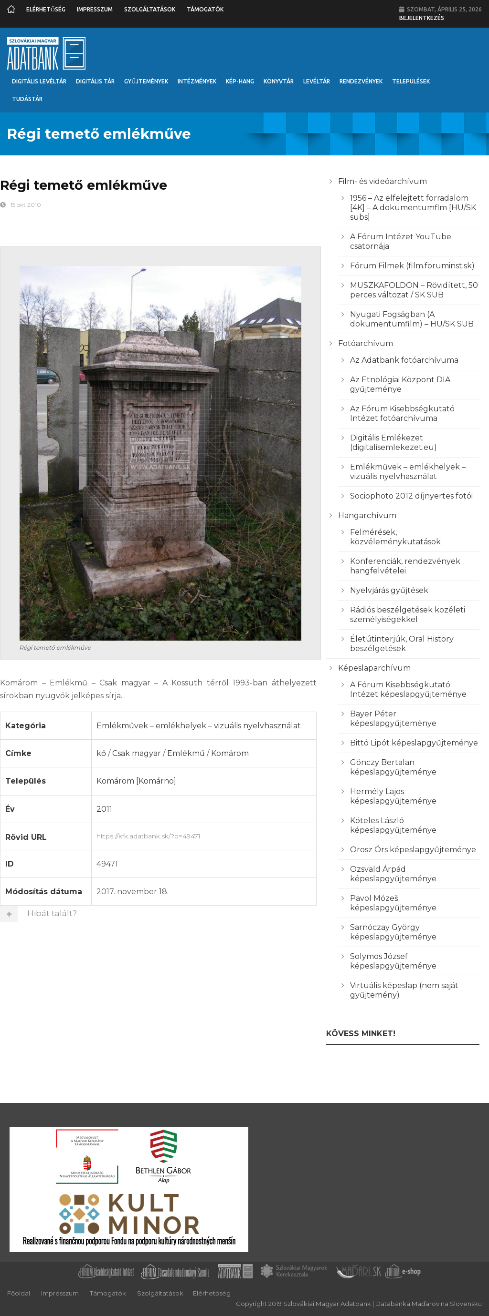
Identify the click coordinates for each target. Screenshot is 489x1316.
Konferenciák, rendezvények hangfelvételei (405, 566)
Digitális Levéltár (39, 81)
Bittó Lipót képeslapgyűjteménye (414, 742)
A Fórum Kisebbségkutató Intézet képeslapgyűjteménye (408, 689)
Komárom (230, 753)
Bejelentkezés (421, 18)
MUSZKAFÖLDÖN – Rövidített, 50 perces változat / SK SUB (414, 290)
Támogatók (205, 9)
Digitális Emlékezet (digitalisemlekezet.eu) (393, 442)
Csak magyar (136, 753)
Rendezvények (361, 81)
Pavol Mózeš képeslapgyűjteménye (393, 903)
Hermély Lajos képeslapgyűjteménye (393, 796)
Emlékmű (186, 753)
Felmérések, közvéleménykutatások (395, 537)
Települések (411, 81)
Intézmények (197, 81)
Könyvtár (279, 81)
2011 (104, 809)
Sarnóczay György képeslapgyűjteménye (393, 932)
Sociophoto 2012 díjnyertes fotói (411, 495)
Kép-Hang (240, 81)
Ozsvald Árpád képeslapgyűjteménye (393, 874)
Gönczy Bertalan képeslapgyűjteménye (393, 767)
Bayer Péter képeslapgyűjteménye (393, 718)
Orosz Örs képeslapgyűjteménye (413, 849)
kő (101, 753)
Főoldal (18, 1293)
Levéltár (316, 81)
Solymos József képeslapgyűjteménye (393, 961)
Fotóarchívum (365, 343)
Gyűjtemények (146, 81)
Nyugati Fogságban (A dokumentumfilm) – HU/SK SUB (412, 319)
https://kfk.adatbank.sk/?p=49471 (203, 835)
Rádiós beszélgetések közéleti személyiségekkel (407, 614)
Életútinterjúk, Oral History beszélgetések (402, 643)
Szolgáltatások (149, 9)
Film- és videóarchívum (382, 181)
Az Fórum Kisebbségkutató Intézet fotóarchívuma (402, 413)
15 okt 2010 (26, 204)
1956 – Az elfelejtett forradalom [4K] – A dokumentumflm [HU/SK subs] (413, 208)
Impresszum (95, 9)
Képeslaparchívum (374, 668)
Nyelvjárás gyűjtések (389, 590)
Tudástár (27, 99)
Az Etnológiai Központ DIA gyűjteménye (400, 384)
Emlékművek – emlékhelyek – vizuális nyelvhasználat (198, 725)
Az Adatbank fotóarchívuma (404, 360)
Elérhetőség (45, 9)
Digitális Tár (95, 81)
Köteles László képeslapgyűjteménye (393, 825)
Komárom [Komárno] (136, 781)
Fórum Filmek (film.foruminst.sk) (412, 265)
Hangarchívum (367, 515)
